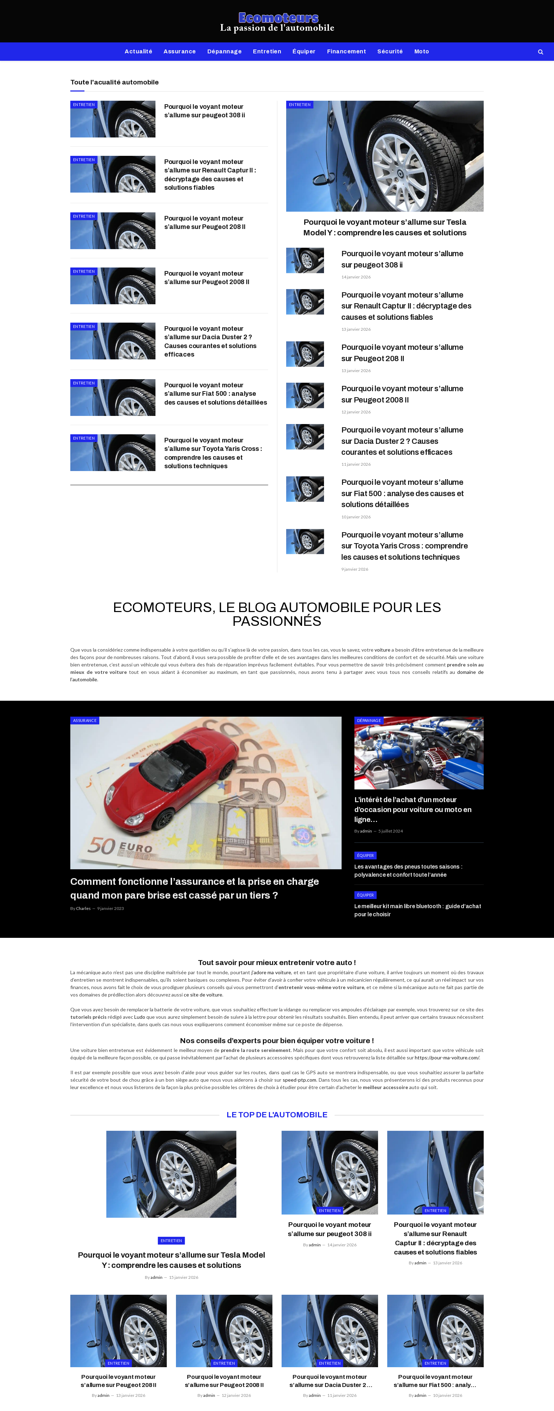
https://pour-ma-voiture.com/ (447, 1050)
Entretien (267, 51)
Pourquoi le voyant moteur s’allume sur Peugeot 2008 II (206, 309)
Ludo (139, 1010)
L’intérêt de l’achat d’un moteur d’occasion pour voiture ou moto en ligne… (418, 803)
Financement (346, 51)
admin (366, 818)
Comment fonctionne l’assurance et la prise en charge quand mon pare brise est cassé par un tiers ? (193, 888)
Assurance (180, 51)
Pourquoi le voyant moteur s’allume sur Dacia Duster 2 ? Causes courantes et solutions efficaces (210, 384)
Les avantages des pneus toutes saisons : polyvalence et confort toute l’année (408, 858)
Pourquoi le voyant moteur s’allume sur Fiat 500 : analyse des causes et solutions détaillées (215, 446)
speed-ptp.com (299, 1073)
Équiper (304, 51)
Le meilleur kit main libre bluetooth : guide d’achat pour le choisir (417, 898)
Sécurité (390, 51)
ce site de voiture (203, 987)
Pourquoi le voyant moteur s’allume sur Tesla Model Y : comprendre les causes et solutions (384, 227)
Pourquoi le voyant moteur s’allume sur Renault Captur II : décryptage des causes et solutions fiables (210, 185)
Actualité (138, 51)
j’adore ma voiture (271, 965)
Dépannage (224, 51)
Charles (83, 908)
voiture (382, 650)
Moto (421, 51)
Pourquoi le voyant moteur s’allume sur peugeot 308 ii (204, 111)
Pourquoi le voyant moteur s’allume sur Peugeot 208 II (205, 243)
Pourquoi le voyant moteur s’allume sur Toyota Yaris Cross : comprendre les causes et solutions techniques (213, 516)
